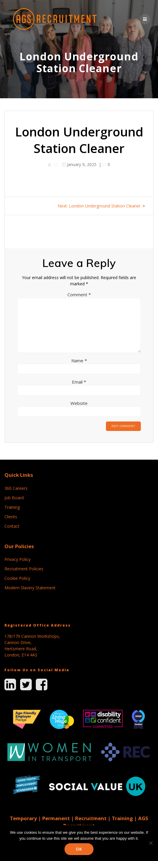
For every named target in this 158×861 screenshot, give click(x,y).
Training (12, 507)
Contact (12, 526)
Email (79, 382)
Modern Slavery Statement (30, 587)
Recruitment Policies (23, 569)
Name (79, 360)
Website (79, 403)
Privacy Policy (17, 559)
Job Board (14, 497)
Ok (79, 849)
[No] (151, 843)
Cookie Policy (17, 578)
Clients (10, 516)
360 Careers (16, 488)
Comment (79, 294)
